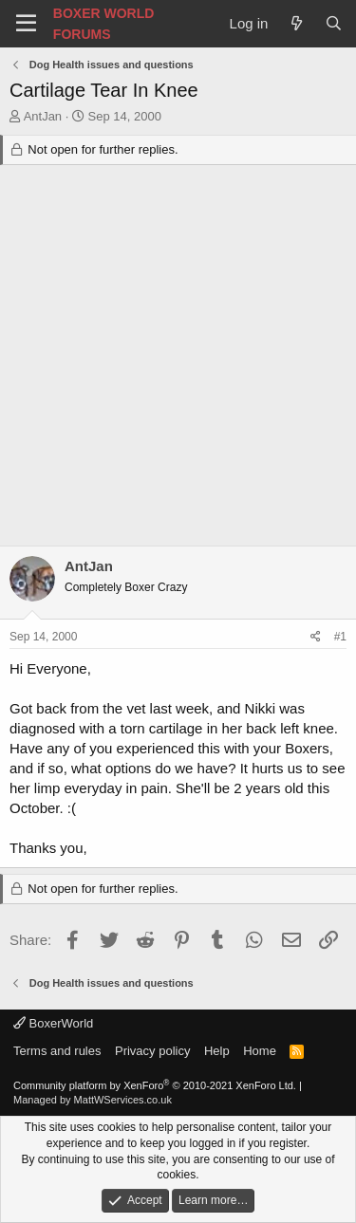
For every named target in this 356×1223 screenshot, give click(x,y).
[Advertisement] (178, 358)
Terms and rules (57, 1051)
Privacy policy (152, 1051)
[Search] (333, 23)
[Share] (316, 637)
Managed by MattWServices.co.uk (92, 1099)
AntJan (43, 116)
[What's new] (295, 23)
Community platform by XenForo (154, 1085)
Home (259, 1051)
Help (217, 1051)
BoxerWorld (53, 1023)
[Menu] (26, 23)
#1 (340, 636)
